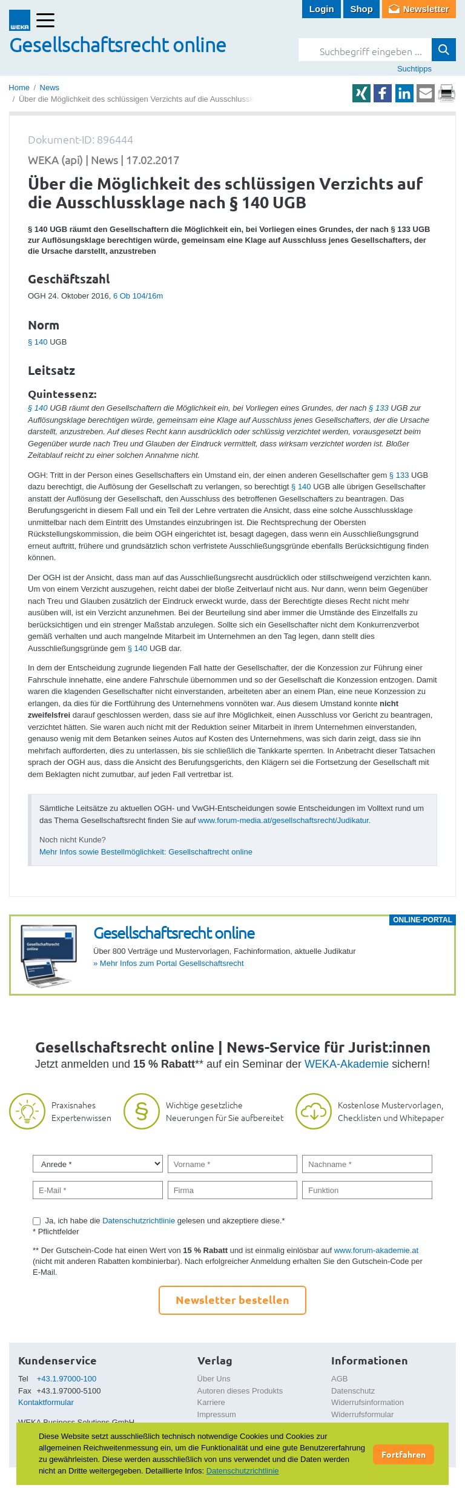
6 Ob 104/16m (138, 295)
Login (321, 9)
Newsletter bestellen (232, 1299)
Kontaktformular (46, 1402)
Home (19, 87)
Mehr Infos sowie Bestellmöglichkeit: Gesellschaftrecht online (145, 851)
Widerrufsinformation (367, 1402)
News (50, 87)
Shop (361, 9)
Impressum (216, 1414)
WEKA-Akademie (347, 1064)
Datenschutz (353, 1390)
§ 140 (38, 341)
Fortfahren (403, 1454)
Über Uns (214, 1378)
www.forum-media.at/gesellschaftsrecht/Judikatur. (284, 820)
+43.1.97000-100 (67, 1378)
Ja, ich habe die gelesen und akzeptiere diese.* (165, 1220)
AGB (339, 1378)
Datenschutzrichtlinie (138, 1220)
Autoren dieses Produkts (240, 1390)
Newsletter (426, 9)
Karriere (211, 1402)
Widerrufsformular (362, 1414)
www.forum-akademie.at (376, 1250)
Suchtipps (414, 68)
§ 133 (379, 407)
